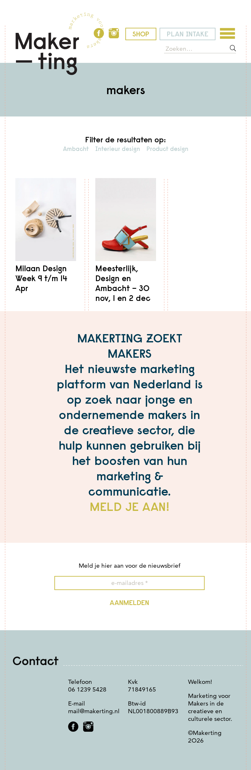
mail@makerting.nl (94, 711)
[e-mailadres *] (129, 583)
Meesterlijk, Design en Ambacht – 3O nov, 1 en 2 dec (123, 283)
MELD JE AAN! (129, 506)
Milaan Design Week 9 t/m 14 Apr (41, 278)
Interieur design (117, 149)
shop (140, 34)
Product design (167, 149)
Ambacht (76, 149)
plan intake (187, 34)
